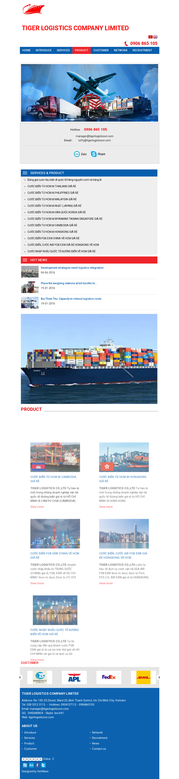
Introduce (44, 50)
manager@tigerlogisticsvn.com (94, 136)
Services (63, 50)
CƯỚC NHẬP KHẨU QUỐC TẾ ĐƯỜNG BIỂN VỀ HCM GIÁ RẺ (62, 251)
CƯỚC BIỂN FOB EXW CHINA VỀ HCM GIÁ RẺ (53, 238)
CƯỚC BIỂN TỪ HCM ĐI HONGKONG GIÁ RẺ (52, 231)
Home (26, 50)
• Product (28, 743)
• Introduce (29, 732)
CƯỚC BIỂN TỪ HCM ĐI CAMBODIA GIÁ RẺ (52, 225)
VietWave (43, 771)
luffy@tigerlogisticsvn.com (95, 140)
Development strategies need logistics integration (72, 267)
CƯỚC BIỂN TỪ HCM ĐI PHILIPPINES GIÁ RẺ (53, 192)
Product (81, 50)
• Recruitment (98, 738)
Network (120, 50)
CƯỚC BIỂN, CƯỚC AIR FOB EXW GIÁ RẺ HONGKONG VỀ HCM (63, 244)
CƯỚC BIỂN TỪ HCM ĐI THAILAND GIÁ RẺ (52, 186)
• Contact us (98, 749)
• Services (28, 738)
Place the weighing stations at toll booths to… (69, 283)
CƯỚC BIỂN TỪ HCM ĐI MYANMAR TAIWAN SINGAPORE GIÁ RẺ (65, 218)
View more (37, 546)
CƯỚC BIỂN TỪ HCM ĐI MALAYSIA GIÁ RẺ (52, 199)
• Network (96, 732)
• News (94, 743)
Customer (101, 50)
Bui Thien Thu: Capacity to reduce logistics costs (71, 298)
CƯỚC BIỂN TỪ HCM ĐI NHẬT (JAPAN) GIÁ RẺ (54, 205)
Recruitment (142, 50)
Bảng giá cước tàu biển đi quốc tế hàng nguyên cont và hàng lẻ (64, 179)
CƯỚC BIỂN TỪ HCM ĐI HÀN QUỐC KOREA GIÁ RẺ (57, 212)
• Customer (29, 749)
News (26, 57)
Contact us (44, 57)
